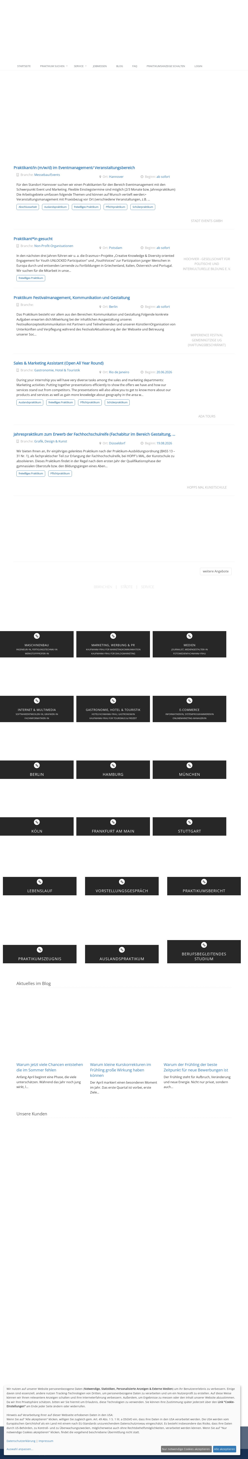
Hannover (116, 177)
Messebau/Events (47, 175)
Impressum (46, 1441)
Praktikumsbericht (204, 890)
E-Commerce (189, 710)
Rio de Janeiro (119, 372)
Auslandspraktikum (122, 958)
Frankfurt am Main (113, 831)
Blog (119, 66)
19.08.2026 (164, 443)
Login (198, 66)
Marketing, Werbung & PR (113, 645)
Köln (36, 831)
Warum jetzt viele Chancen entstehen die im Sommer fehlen (49, 1067)
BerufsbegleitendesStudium (204, 956)
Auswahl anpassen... (20, 1449)
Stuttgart (189, 831)
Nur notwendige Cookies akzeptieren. (186, 1449)
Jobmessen (100, 66)
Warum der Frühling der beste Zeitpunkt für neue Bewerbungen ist (196, 1067)
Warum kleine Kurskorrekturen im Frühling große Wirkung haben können (120, 1070)
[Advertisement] (142, 31)
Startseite (24, 66)
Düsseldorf (117, 443)
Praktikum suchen (52, 66)
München (189, 774)
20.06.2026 (164, 372)
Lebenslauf (39, 890)
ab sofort (163, 177)
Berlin (113, 307)
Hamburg (113, 774)
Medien (189, 645)
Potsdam (115, 248)
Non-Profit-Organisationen (53, 246)
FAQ (134, 66)
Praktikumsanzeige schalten (166, 66)
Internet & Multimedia (37, 710)
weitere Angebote (216, 571)
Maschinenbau (37, 645)
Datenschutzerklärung (21, 1441)
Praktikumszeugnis (39, 958)
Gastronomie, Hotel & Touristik (57, 370)
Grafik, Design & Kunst (50, 441)
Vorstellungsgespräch (122, 890)
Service (79, 66)
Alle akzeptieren (224, 1449)
